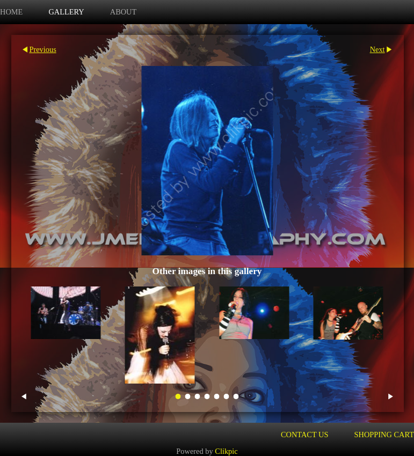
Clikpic (226, 451)
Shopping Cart (384, 434)
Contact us (305, 434)
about (123, 12)
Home (11, 12)
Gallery (66, 12)
